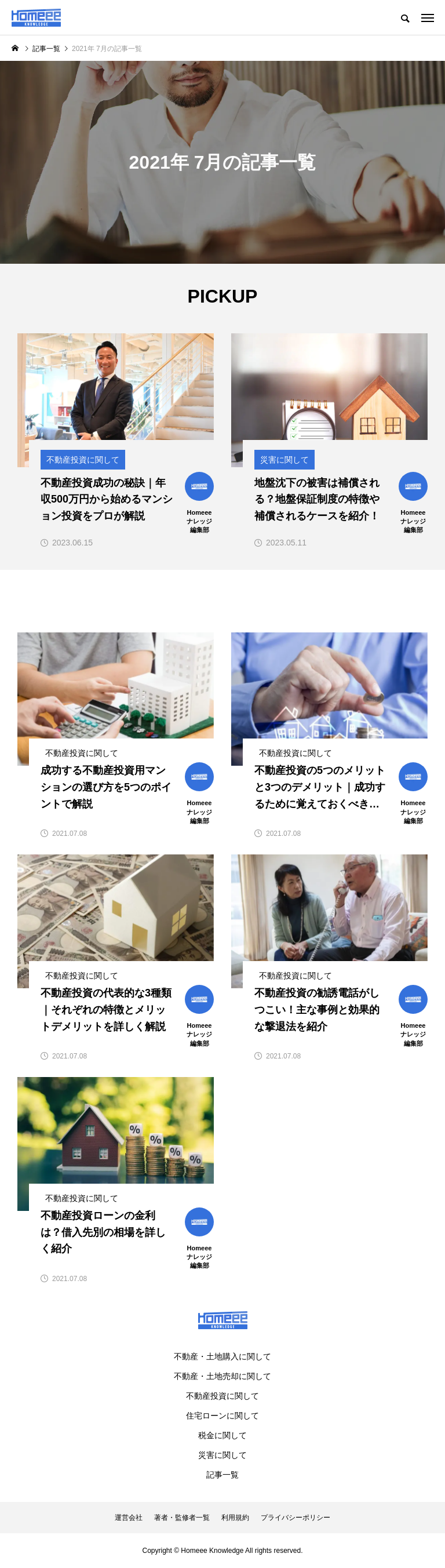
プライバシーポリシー (295, 1518)
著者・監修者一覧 (182, 1518)
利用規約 (235, 1518)
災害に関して (222, 1455)
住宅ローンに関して (222, 1415)
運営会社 (129, 1518)
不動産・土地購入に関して (222, 1356)
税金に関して (222, 1435)
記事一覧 (222, 1475)
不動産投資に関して (222, 1396)
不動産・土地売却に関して (222, 1376)
